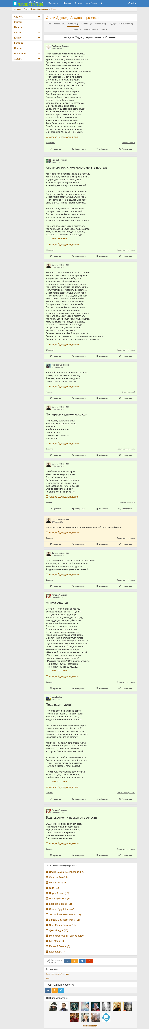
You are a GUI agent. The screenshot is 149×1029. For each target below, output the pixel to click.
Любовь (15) (59, 24)
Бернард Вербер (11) (60, 904)
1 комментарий (128, 392)
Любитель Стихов (60, 46)
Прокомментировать (126, 250)
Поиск (78, 3)
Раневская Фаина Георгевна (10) (66, 935)
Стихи (17, 32)
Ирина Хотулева (59, 160)
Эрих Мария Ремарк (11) (62, 925)
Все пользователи (90, 1026)
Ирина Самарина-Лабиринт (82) (66, 872)
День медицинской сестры (57, 974)
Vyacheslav (57, 697)
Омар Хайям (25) (58, 877)
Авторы (18, 58)
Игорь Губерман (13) (60, 898)
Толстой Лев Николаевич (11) (65, 914)
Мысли (18, 22)
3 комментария (128, 143)
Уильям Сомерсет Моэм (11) (64, 919)
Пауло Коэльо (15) (59, 893)
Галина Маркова (59, 595)
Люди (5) (112, 24)
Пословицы (20, 53)
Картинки (19, 43)
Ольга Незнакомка (60, 265)
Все (49, 24)
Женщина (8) (86, 24)
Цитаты (18, 27)
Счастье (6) (100, 24)
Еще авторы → (57, 951)
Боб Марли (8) (57, 941)
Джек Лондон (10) (58, 930)
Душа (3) (77, 29)
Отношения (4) (126, 24)
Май (47, 978)
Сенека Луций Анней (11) (62, 909)
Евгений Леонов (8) (59, 946)
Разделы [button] (54, 3)
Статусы (18, 16)
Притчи (18, 48)
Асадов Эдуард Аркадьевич (64, 137)
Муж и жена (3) (91, 29)
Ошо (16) (54, 888)
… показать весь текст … (58, 238)
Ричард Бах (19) (58, 882)
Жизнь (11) (73, 24)
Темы (67, 3)
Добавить (91, 3)
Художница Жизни (60, 365)
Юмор (17, 37)
